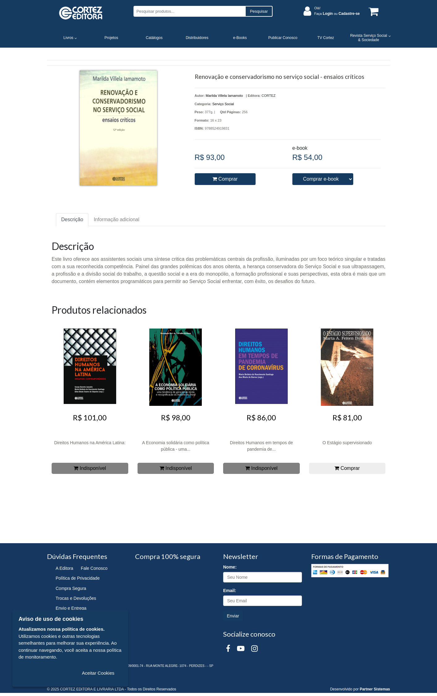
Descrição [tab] (72, 219)
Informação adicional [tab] (116, 219)
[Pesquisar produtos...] (189, 11)
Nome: (230, 567)
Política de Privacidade (78, 578)
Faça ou (337, 13)
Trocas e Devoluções (76, 598)
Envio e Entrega (71, 608)
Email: (229, 590)
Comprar (225, 179)
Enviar (233, 615)
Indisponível (90, 468)
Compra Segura (71, 588)
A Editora (64, 568)
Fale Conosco (94, 568)
